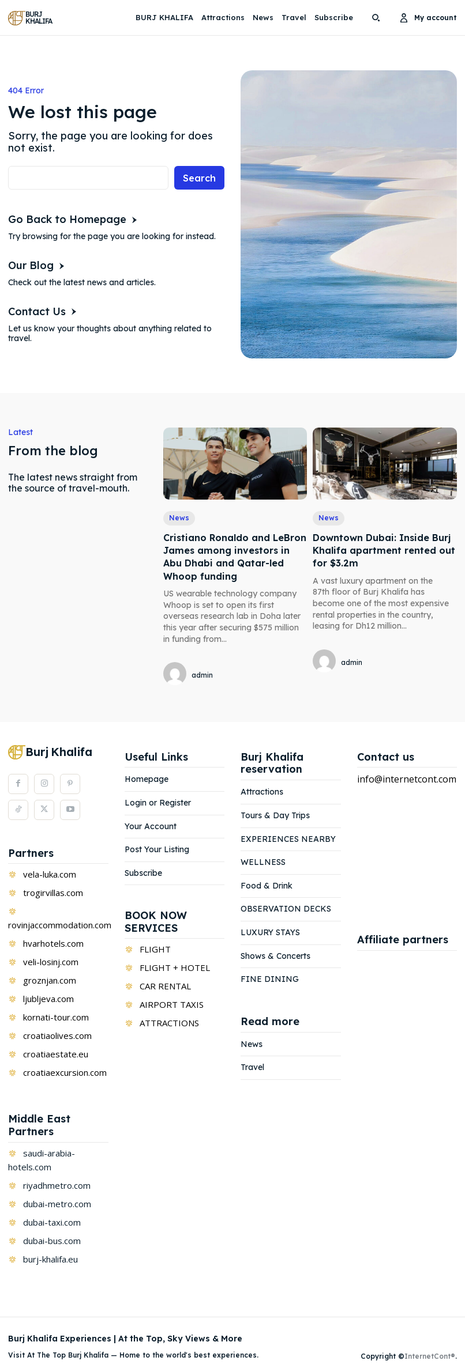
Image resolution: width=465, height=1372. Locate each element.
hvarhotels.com (53, 943)
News (179, 517)
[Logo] (31, 18)
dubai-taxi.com (52, 1222)
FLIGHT (155, 949)
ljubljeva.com (48, 998)
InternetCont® (429, 1356)
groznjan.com (49, 980)
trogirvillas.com (53, 892)
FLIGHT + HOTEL (175, 967)
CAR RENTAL (165, 986)
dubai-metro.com (57, 1204)
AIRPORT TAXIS (172, 1004)
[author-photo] (176, 674)
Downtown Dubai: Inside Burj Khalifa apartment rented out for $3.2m (384, 550)
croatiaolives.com (57, 1035)
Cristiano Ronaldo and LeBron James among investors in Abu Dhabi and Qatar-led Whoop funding (234, 557)
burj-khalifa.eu (50, 1259)
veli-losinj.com (50, 961)
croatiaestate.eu (55, 1054)
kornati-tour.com (56, 1017)
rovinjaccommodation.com (59, 925)
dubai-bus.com (52, 1240)
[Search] (199, 178)
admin (202, 675)
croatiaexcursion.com (65, 1072)
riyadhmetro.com (57, 1185)
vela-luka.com (49, 874)
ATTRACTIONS (169, 1023)
